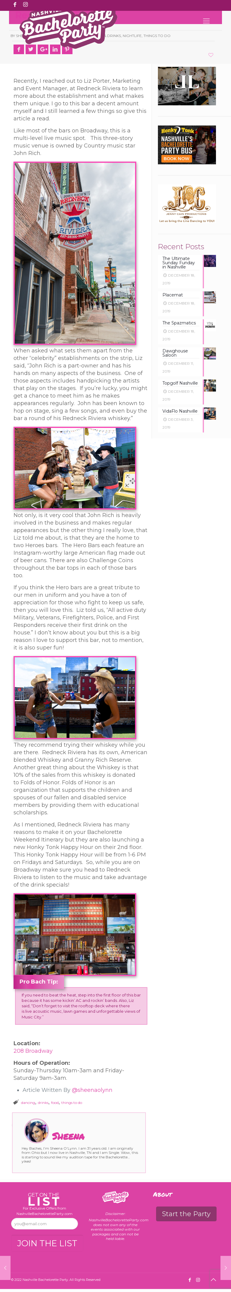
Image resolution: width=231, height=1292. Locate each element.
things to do (71, 1102)
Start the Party (186, 1214)
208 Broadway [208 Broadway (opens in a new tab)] (33, 1051)
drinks (43, 1102)
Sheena (68, 1136)
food (55, 1102)
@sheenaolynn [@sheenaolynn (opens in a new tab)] (92, 1090)
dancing (28, 1102)
